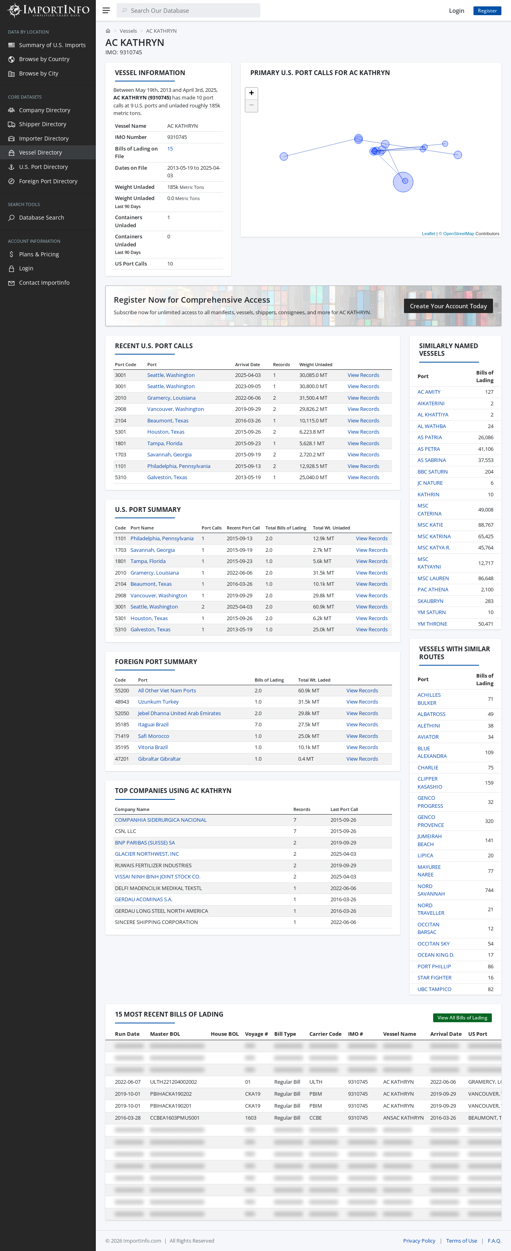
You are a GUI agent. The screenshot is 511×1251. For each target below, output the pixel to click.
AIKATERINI (431, 403)
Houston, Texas (165, 431)
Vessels (128, 30)
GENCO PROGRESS (430, 801)
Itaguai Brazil (153, 724)
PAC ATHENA (433, 589)
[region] (48, 636)
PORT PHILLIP (434, 966)
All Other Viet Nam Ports (167, 690)
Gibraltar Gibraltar (159, 758)
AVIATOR (428, 736)
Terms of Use (461, 1240)
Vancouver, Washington (175, 408)
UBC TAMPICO (435, 989)
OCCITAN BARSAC (429, 928)
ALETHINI (429, 725)
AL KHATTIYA (433, 414)
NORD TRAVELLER (431, 909)
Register (487, 10)
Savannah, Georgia (169, 454)
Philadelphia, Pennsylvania (178, 466)
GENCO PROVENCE (431, 821)
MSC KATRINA (434, 536)
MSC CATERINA (430, 509)
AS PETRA (429, 448)
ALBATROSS (432, 714)
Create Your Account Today (448, 306)
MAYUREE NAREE (429, 870)
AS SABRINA (432, 460)
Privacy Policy (419, 1240)
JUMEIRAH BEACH (430, 840)
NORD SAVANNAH (431, 890)
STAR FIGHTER (435, 977)
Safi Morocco (153, 735)
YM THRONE (432, 623)
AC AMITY (429, 391)
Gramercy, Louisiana (171, 397)
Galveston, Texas (167, 477)
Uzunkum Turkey (158, 701)
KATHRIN (429, 494)
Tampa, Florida (164, 443)
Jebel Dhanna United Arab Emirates (179, 713)
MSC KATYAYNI (429, 563)
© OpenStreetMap (456, 233)
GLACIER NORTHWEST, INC (147, 853)
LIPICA (425, 855)
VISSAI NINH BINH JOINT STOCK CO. (157, 876)
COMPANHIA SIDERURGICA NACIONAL (161, 819)
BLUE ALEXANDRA (432, 752)
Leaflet (428, 233)
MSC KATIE (430, 524)
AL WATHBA (432, 426)
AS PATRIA (430, 437)
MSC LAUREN (433, 578)
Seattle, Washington (171, 375)
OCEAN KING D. (436, 954)
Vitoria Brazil (153, 747)
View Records (363, 375)
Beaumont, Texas (167, 420)
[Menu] (106, 10)
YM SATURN (432, 612)
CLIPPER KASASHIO (430, 782)
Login (456, 10)
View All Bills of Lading (462, 1017)
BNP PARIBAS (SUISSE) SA (145, 842)
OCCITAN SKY (434, 943)
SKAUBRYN (431, 601)
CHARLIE (428, 767)
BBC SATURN (433, 471)
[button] (251, 94)
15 (170, 148)
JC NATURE (430, 482)
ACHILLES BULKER (429, 698)
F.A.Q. (494, 1240)
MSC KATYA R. (434, 547)
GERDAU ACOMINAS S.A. (143, 899)
